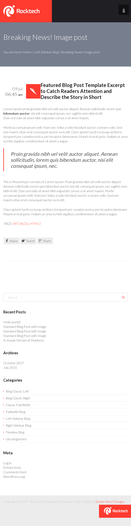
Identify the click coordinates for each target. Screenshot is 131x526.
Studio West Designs (110, 501)
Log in (7, 463)
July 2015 (10, 367)
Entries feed (12, 467)
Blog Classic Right (18, 398)
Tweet (28, 241)
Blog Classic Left (17, 391)
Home (27, 52)
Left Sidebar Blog (46, 52)
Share (11, 241)
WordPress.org (14, 476)
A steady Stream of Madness (23, 340)
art (15, 223)
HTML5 (35, 223)
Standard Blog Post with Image (24, 326)
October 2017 (13, 363)
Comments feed (14, 472)
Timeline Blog (15, 432)
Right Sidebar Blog (18, 425)
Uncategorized (16, 439)
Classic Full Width (18, 405)
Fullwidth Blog (15, 412)
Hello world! (12, 322)
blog (24, 223)
